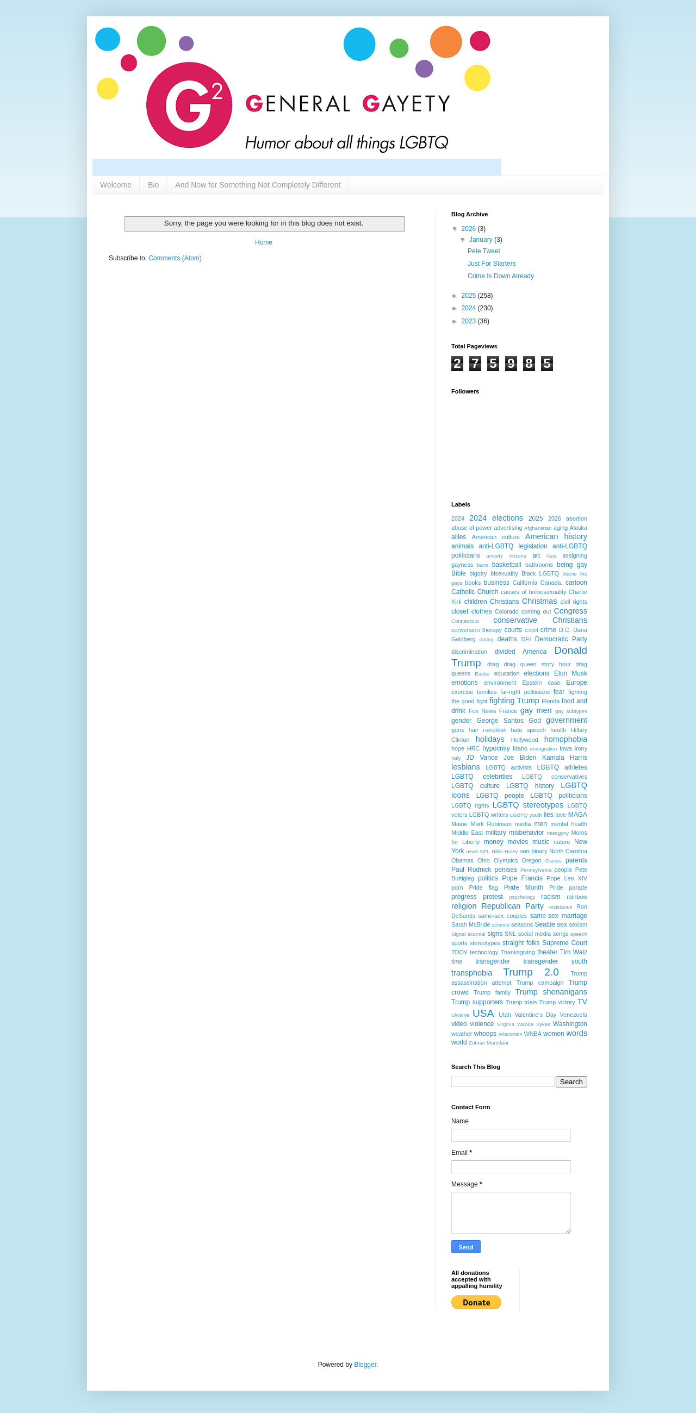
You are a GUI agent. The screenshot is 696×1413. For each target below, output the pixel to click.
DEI (526, 639)
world (459, 1042)
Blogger (365, 1364)
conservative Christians (540, 620)
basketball (506, 564)
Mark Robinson (491, 824)
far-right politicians (525, 692)
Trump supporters (477, 1002)
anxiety (494, 556)
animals (462, 546)
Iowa (566, 748)
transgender (492, 961)
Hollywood (524, 739)
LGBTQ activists (509, 767)
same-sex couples (502, 915)
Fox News (482, 711)
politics (488, 878)
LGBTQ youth (526, 815)
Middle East (467, 832)
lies (549, 814)
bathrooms (539, 564)
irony (581, 748)
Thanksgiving (517, 952)
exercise (462, 692)
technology (484, 952)
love (561, 814)
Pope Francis (522, 878)
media (523, 824)
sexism (578, 924)
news (472, 851)
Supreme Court (564, 943)
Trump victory (557, 1002)
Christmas (539, 601)
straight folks (521, 943)
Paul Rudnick (471, 869)
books (473, 582)
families (487, 692)
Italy (456, 758)
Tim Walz (573, 952)
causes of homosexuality (534, 592)
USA (483, 1013)
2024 (470, 308)
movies (517, 842)
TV (582, 1001)
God (535, 720)
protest (493, 897)
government (566, 720)
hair (473, 730)
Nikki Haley (505, 851)
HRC (473, 748)
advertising (508, 527)
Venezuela (573, 1014)
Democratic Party (561, 639)
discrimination (469, 651)
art (536, 555)
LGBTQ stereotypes (528, 805)
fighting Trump (514, 700)
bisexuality (504, 573)
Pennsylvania (535, 870)
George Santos (500, 720)
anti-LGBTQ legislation (512, 546)
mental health (568, 824)
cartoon (576, 582)
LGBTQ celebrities (481, 776)
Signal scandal (468, 934)
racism (550, 897)
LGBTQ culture (475, 786)
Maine (459, 824)
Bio (153, 184)
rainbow (577, 896)
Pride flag (483, 887)
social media (534, 933)
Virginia (505, 1024)
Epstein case (541, 682)
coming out (536, 611)
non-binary (534, 851)
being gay (572, 564)
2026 (470, 229)
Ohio (483, 860)
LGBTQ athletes (562, 767)
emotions (464, 682)
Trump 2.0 (531, 972)
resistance (561, 907)
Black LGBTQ (540, 573)
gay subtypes (571, 711)
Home (263, 242)
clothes (481, 611)
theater (547, 952)
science (501, 925)
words (577, 1033)
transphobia (471, 972)
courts (513, 630)
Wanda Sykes (533, 1024)
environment (500, 682)
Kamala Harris (564, 757)
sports (459, 943)
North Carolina (568, 851)
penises (506, 869)
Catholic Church (475, 592)
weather (461, 1033)
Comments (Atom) (174, 258)
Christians (504, 601)
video (459, 1024)
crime (548, 630)
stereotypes (485, 943)
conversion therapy (476, 630)
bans (482, 565)
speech (578, 934)
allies (458, 537)
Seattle (545, 924)
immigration (543, 749)
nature (562, 842)
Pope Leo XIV (566, 878)
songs (561, 933)
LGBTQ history (530, 786)
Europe (576, 682)
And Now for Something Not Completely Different (257, 184)
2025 (470, 295)
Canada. (551, 582)
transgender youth (555, 961)
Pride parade (568, 887)
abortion (576, 518)
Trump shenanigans (551, 991)
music (540, 842)
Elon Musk (570, 673)
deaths (507, 639)
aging (561, 527)
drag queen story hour (537, 664)
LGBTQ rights (470, 805)
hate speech (528, 730)
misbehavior (526, 832)
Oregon (532, 860)
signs (494, 933)
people (563, 869)
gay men (536, 710)
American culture (496, 537)
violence (482, 1024)
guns (457, 730)
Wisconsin (511, 1034)
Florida (551, 701)
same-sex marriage (558, 916)
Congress (570, 611)
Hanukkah (494, 730)
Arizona (518, 556)
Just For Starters (492, 263)
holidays (490, 739)
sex (562, 924)
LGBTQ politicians (558, 795)
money (494, 842)
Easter (482, 674)
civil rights (574, 601)
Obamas (462, 860)
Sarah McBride (470, 924)
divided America (520, 651)
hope (457, 748)
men (541, 824)
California (525, 582)
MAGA (577, 814)
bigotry (478, 573)
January (481, 239)
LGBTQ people (500, 795)
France (508, 711)
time (456, 961)
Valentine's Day (535, 1014)
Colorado (507, 611)
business (496, 582)
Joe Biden (520, 757)
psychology (522, 897)
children (475, 601)
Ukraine (460, 1015)
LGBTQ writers (488, 814)
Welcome (116, 184)
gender (461, 720)
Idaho (520, 748)
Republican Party (512, 906)
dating (487, 639)
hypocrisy (496, 748)
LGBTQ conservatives (554, 776)
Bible (458, 573)
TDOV (459, 952)
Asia (551, 556)
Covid (531, 630)
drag (493, 664)
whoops (485, 1033)
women (553, 1033)
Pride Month (524, 887)
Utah (505, 1014)
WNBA (533, 1033)
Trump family (492, 992)
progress (464, 897)
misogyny (558, 833)
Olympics (506, 860)
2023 (470, 321)
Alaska (578, 527)
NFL (485, 851)
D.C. (565, 630)
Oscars (553, 861)
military (496, 832)
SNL (510, 933)
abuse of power (471, 527)
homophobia (565, 739)
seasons (522, 924)
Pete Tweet (484, 251)
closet (459, 611)
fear (559, 692)
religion (463, 906)
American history (556, 536)
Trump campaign (540, 982)
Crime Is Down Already (501, 276)
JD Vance (482, 757)
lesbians (465, 766)
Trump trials (521, 1002)
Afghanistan (538, 528)
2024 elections (496, 518)
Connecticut (465, 621)
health (558, 730)
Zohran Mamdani (488, 1043)
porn (457, 887)
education (507, 673)
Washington (570, 1024)
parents (576, 860)
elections (536, 673)
